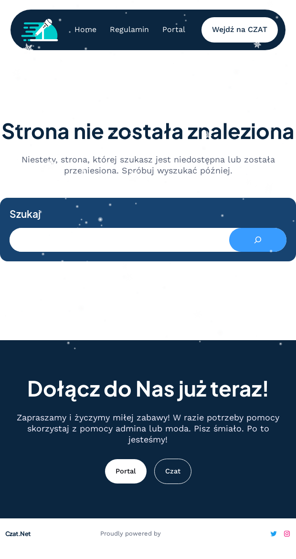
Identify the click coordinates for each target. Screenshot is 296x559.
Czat (172, 471)
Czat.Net (18, 534)
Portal (126, 471)
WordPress (179, 533)
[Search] (257, 240)
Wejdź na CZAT (239, 29)
